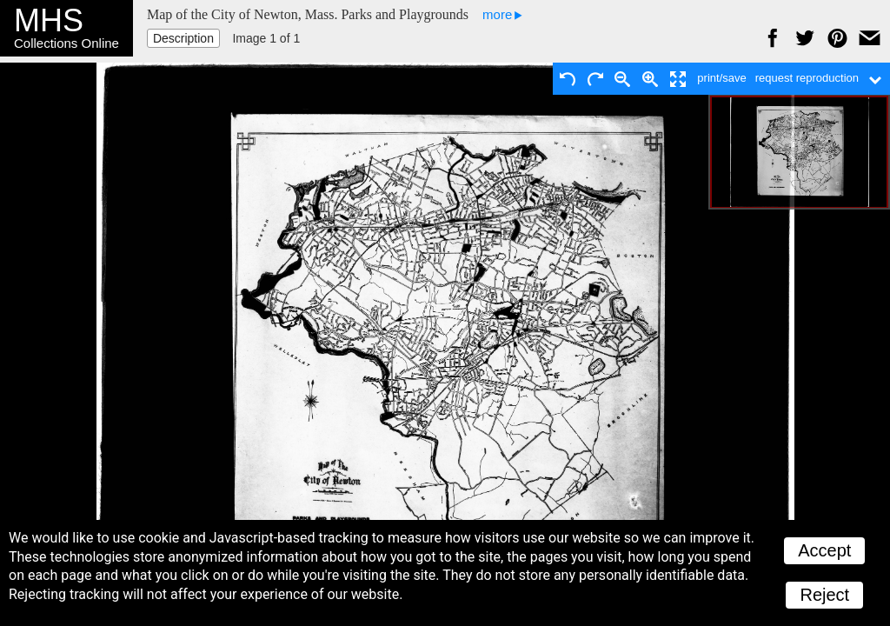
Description (183, 38)
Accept (824, 550)
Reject (824, 594)
